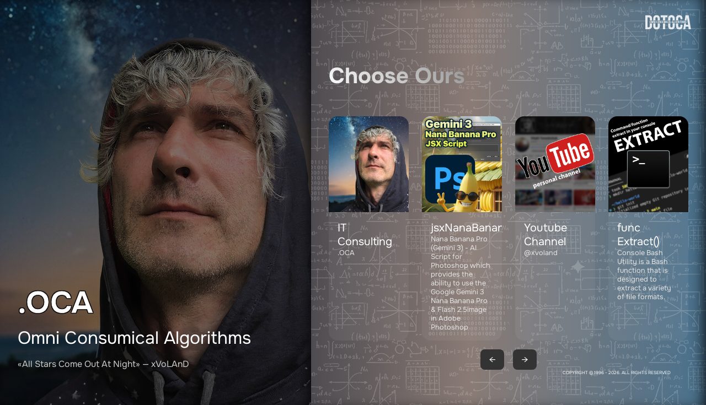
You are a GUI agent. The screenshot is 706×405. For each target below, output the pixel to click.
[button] (462, 228)
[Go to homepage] (668, 62)
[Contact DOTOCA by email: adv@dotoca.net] (369, 228)
